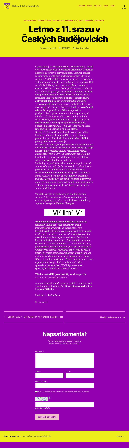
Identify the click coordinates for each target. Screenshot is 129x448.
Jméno (38, 378)
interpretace (72, 24)
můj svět (97, 7)
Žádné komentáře (83, 51)
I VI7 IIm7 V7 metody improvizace (52, 281)
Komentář (39, 358)
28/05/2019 (66, 51)
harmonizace (28, 24)
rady (82, 24)
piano (106, 7)
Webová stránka (41, 388)
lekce (89, 7)
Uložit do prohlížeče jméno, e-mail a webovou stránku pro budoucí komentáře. (63, 398)
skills (113, 7)
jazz (39, 306)
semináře (91, 24)
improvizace (58, 24)
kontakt (82, 7)
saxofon (45, 306)
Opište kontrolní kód (42, 414)
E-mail (68, 378)
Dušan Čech (51, 51)
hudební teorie (43, 24)
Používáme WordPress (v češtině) (37, 442)
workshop (101, 24)
